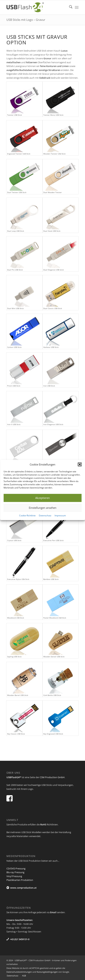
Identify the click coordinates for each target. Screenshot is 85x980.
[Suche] (68, 7)
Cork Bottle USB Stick (52, 695)
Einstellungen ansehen (42, 508)
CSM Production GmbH (52, 777)
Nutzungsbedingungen (47, 971)
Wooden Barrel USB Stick (17, 695)
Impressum (60, 515)
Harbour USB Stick (51, 347)
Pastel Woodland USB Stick (54, 618)
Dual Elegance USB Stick (53, 269)
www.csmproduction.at (23, 887)
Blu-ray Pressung (15, 872)
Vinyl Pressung (14, 876)
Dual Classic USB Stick (52, 308)
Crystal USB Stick (14, 540)
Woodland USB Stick (15, 618)
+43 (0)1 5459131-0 (19, 939)
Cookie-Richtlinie (27, 515)
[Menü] (77, 7)
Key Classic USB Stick (16, 734)
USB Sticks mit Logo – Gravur (25, 20)
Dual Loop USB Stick (15, 231)
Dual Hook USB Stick (51, 231)
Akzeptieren (42, 498)
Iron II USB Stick (13, 424)
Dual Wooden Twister (52, 192)
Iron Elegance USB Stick (53, 424)
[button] (79, 464)
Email (53, 912)
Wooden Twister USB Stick (54, 153)
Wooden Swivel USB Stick (53, 656)
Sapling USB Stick (14, 656)
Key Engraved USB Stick (53, 734)
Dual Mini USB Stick (15, 308)
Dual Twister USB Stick (16, 192)
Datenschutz (45, 515)
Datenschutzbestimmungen (19, 971)
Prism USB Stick (13, 385)
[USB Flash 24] (35, 7)
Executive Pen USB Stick (53, 540)
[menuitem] (68, 7)
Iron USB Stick (49, 385)
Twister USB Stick (14, 115)
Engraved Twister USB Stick (18, 153)
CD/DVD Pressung (15, 868)
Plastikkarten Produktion (19, 880)
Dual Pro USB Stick (15, 269)
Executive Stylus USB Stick (18, 579)
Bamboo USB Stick (51, 579)
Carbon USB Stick (14, 347)
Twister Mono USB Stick (53, 115)
